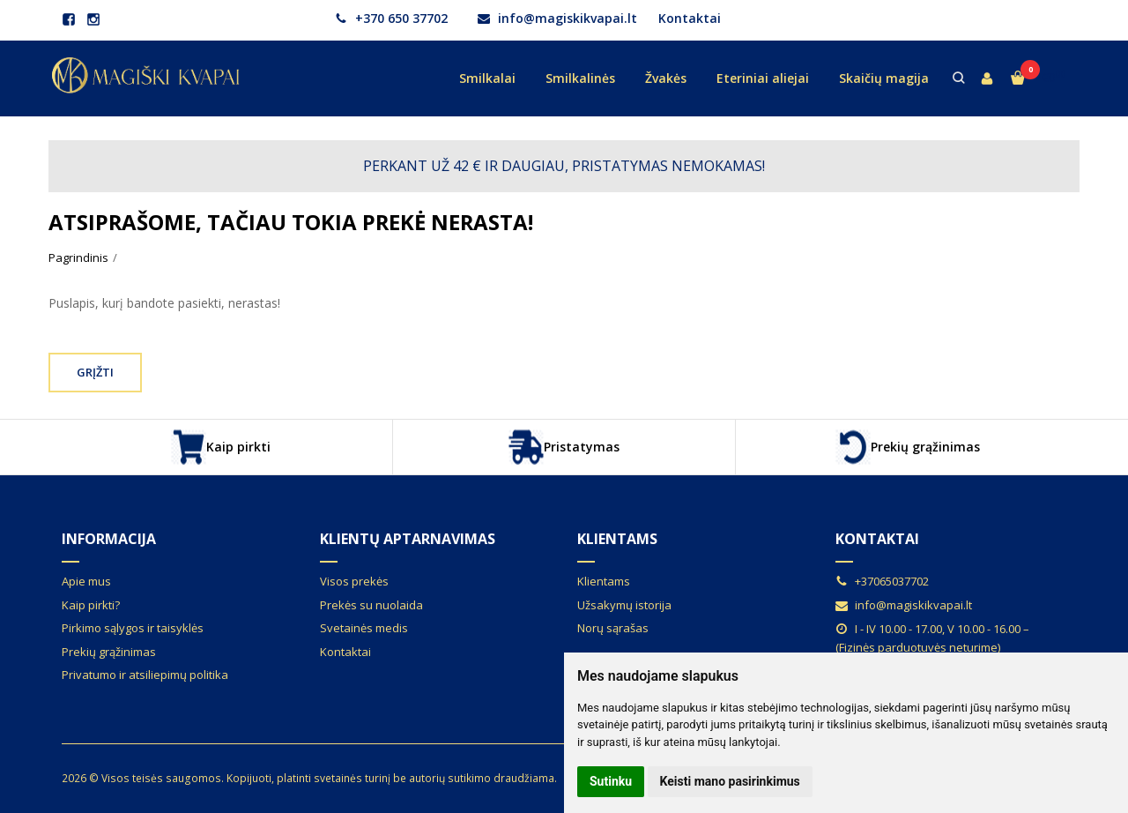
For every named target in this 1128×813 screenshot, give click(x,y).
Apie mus (86, 581)
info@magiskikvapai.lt (557, 18)
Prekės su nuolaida (371, 605)
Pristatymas (564, 447)
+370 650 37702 (391, 18)
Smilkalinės (580, 78)
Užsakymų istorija (624, 605)
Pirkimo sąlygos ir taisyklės (133, 628)
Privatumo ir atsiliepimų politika (145, 674)
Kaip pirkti (221, 447)
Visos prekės (354, 581)
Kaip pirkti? (91, 605)
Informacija (109, 538)
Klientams (617, 538)
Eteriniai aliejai (762, 78)
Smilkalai (487, 78)
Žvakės (665, 78)
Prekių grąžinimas (907, 447)
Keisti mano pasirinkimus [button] (730, 781)
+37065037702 (882, 581)
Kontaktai (689, 18)
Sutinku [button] (611, 781)
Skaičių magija (884, 78)
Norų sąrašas (613, 628)
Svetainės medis (364, 628)
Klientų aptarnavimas (407, 538)
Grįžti (95, 372)
